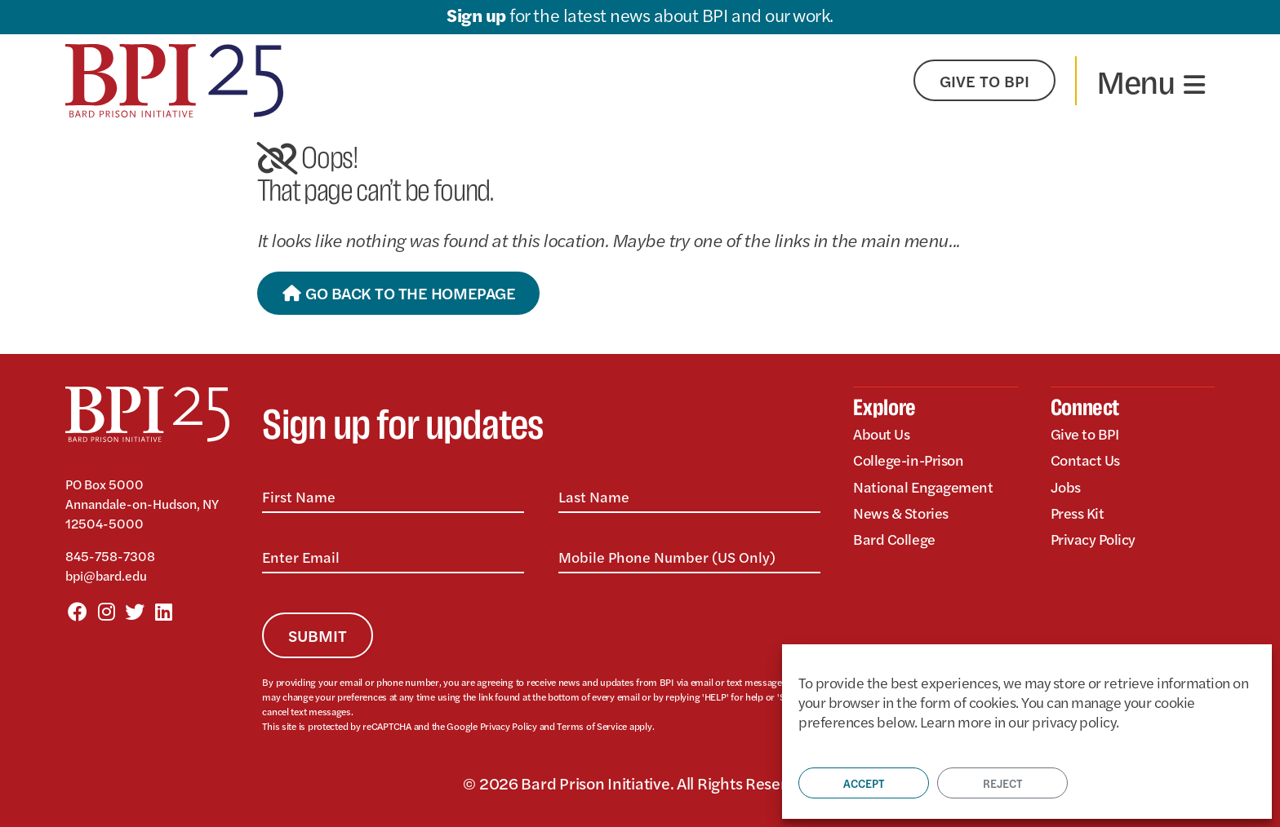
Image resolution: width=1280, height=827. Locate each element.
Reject (1002, 783)
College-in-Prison (908, 459)
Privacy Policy (508, 726)
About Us (881, 434)
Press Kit (1077, 512)
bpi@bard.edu (106, 575)
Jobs (1066, 486)
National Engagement (923, 486)
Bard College (894, 538)
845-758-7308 (110, 555)
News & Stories (900, 512)
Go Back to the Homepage (398, 292)
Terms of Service (592, 726)
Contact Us (1085, 459)
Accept (863, 783)
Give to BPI (1085, 434)
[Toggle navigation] (1151, 80)
